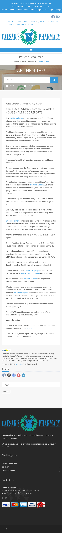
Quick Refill (42, 21)
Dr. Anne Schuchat (37, 185)
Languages (11, 21)
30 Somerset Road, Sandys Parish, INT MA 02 (31, 3)
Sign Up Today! (20, 24)
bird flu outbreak (16, 118)
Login (30, 24)
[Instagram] (58, 16)
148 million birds (30, 279)
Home (16, 61)
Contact (5, 467)
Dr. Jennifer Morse (13, 221)
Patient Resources (29, 61)
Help (20, 21)
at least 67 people (32, 270)
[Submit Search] (54, 80)
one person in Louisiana (30, 273)
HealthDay (19, 364)
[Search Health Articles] (27, 80)
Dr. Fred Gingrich (21, 293)
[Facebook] (53, 16)
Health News (13, 85)
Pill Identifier (29, 21)
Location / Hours (8, 471)
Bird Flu (6, 392)
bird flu (29, 328)
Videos (29, 85)
